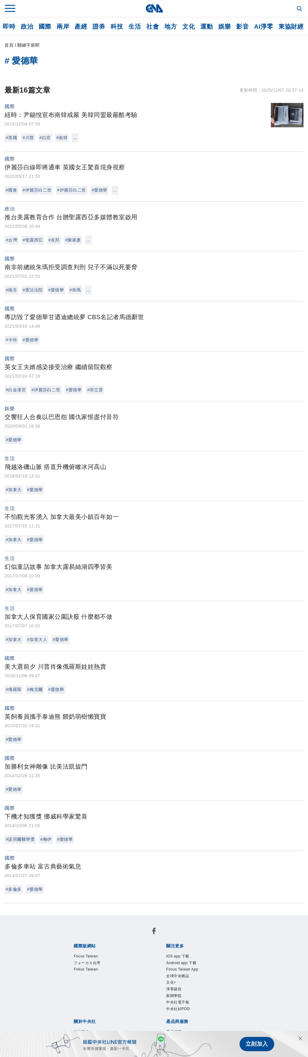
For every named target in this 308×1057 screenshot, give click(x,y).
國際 (45, 26)
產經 (81, 26)
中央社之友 (216, 1002)
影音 (242, 26)
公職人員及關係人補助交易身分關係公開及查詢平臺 (177, 1019)
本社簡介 (72, 978)
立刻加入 (257, 1044)
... (75, 137)
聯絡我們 (90, 986)
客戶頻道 (95, 1002)
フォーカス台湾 (116, 937)
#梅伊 (45, 839)
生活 (134, 26)
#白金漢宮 (16, 389)
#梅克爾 (35, 689)
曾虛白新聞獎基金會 (86, 1019)
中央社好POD (146, 961)
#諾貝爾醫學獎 (20, 839)
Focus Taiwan (79, 937)
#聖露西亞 (33, 240)
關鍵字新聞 (28, 45)
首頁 (9, 45)
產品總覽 (72, 1002)
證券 (99, 26)
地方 (170, 26)
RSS (236, 1002)
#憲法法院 (33, 289)
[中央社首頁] (154, 8)
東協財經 (290, 26)
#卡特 (11, 339)
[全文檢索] (300, 9)
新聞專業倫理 (180, 978)
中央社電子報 (112, 961)
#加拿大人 (37, 639)
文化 (188, 26)
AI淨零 (263, 26)
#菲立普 (95, 389)
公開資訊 (118, 978)
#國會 (11, 190)
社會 (152, 26)
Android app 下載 (117, 953)
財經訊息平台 (168, 1002)
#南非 (11, 289)
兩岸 (63, 26)
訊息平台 (140, 1002)
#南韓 (62, 137)
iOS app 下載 (78, 953)
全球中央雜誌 (203, 953)
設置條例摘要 (146, 978)
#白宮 (45, 137)
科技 (116, 26)
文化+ (227, 953)
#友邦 (54, 240)
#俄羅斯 (14, 689)
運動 (206, 26)
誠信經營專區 (213, 978)
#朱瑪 (75, 289)
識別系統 (95, 978)
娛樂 (224, 26)
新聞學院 (84, 961)
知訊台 (193, 1002)
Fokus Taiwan (154, 937)
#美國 (11, 137)
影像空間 (118, 1002)
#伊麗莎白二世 (37, 190)
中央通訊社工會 (81, 1027)
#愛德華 (99, 190)
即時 (9, 26)
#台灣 (11, 240)
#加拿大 (14, 489)
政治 (27, 26)
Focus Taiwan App (163, 953)
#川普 (28, 137)
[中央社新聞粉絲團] (63, 920)
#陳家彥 (73, 240)
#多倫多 (14, 889)
